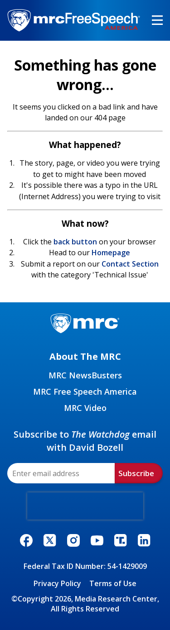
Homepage (111, 253)
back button (75, 242)
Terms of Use (112, 583)
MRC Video (85, 407)
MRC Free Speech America (85, 391)
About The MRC (85, 356)
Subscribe (136, 473)
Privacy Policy (57, 583)
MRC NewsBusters (85, 375)
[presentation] (85, 506)
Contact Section (130, 264)
